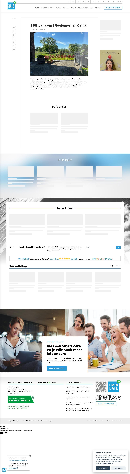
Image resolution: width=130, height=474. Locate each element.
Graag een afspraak (56, 368)
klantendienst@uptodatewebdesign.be (20, 391)
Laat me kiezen (108, 463)
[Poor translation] (5, 433)
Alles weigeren (118, 468)
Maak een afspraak (106, 404)
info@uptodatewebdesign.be (17, 389)
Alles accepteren (102, 468)
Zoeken (120, 1)
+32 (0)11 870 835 (13, 387)
